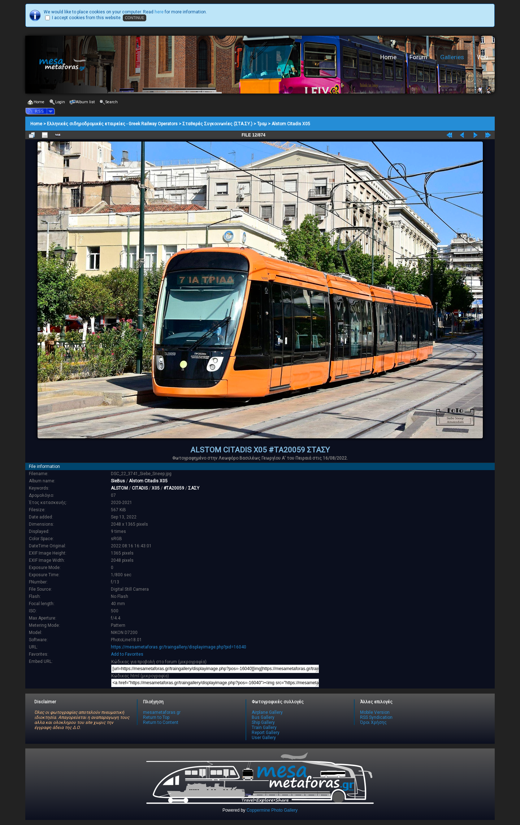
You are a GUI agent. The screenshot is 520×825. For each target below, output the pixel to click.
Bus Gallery (263, 717)
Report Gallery (266, 732)
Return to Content (160, 722)
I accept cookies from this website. (87, 17)
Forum (418, 57)
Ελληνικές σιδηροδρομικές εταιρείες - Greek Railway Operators (112, 123)
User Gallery (264, 737)
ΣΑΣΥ (193, 488)
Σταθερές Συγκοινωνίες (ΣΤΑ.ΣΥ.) (217, 123)
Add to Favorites (127, 654)
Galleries (452, 57)
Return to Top (156, 717)
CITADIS (140, 488)
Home (388, 57)
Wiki (482, 57)
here (159, 11)
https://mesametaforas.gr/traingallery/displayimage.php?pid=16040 (178, 647)
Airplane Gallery (267, 712)
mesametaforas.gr (162, 712)
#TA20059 (174, 488)
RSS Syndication (376, 717)
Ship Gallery (263, 722)
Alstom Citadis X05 (291, 123)
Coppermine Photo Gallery (272, 810)
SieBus (118, 480)
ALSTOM (119, 488)
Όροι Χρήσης (373, 722)
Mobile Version (375, 712)
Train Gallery (264, 727)
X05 (156, 488)
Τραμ (262, 123)
